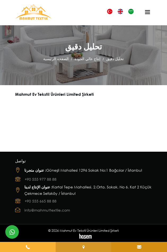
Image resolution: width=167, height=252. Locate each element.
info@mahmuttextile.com (47, 210)
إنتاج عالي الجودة (87, 58)
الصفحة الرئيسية (56, 58)
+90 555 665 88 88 (40, 201)
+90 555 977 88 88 (40, 179)
